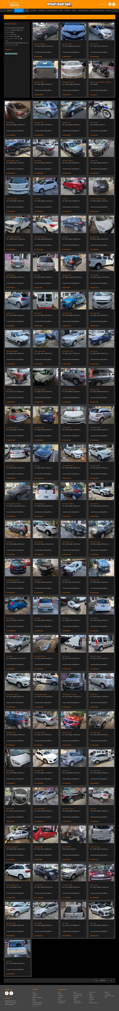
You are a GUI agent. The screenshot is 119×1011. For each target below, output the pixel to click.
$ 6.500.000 (38, 56)
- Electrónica (91, 997)
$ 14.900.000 (94, 669)
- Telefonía (91, 995)
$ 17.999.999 (94, 898)
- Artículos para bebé (93, 1002)
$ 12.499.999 (38, 783)
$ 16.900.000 (10, 402)
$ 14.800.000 (38, 211)
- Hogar (90, 1001)
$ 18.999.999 (10, 440)
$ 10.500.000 (10, 211)
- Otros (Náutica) (92, 992)
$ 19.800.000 (10, 478)
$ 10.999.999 (38, 173)
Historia (34, 1001)
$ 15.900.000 (66, 249)
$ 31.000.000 (10, 249)
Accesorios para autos (77, 993)
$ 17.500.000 (94, 859)
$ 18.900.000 (66, 56)
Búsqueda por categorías (37, 1002)
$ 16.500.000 (94, 326)
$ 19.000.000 (66, 326)
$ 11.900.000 (94, 440)
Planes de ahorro (61, 1002)
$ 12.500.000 (38, 249)
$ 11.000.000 (10, 554)
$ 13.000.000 (10, 898)
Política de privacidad (36, 1004)
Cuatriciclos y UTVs (62, 1001)
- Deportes (106, 992)
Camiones (60, 997)
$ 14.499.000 (10, 135)
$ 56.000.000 (94, 211)
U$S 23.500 (10, 821)
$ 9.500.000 (10, 326)
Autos (59, 992)
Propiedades (75, 997)
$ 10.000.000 (38, 821)
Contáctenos (34, 1006)
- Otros (105, 997)
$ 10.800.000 (66, 669)
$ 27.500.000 (10, 173)
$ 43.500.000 (10, 516)
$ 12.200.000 (94, 745)
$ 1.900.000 (94, 135)
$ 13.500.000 (66, 516)
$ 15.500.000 (66, 135)
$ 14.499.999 (38, 898)
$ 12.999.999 (94, 249)
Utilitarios (60, 993)
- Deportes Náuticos (77, 1002)
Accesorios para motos (77, 995)
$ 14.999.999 (10, 631)
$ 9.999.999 (94, 707)
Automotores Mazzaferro (43, 52)
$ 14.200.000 (66, 211)
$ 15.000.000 (10, 364)
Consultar (93, 95)
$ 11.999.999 (94, 554)
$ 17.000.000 (10, 288)
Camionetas (60, 995)
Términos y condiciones (37, 997)
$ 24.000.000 (38, 478)
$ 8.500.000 (38, 326)
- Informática (91, 999)
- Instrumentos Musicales (109, 995)
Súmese (34, 995)
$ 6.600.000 (38, 288)
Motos (59, 999)
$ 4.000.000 (66, 859)
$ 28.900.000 (94, 288)
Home (33, 992)
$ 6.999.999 (94, 402)
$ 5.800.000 (66, 288)
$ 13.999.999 (38, 135)
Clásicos (75, 992)
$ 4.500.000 (10, 859)
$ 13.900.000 (38, 95)
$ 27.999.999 (66, 402)
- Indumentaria (107, 993)
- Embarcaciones (76, 1001)
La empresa (34, 993)
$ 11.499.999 (38, 593)
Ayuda (33, 999)
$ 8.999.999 (38, 859)
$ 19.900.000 (94, 56)
